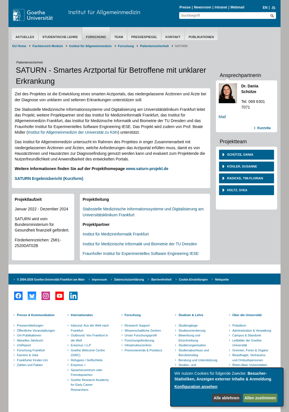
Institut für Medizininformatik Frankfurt (116, 234)
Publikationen (201, 37)
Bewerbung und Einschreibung (189, 338)
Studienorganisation (192, 345)
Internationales (82, 315)
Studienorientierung (191, 330)
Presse (185, 7)
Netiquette (222, 279)
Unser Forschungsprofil (141, 335)
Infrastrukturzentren (138, 345)
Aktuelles (25, 37)
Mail (222, 116)
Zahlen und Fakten (30, 365)
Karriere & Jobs (27, 355)
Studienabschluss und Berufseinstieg (193, 353)
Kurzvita (264, 128)
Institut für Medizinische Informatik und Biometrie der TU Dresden (140, 244)
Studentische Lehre (60, 37)
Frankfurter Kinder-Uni (32, 360)
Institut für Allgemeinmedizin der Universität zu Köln (73, 132)
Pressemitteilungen (30, 325)
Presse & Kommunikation (35, 315)
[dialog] (226, 387)
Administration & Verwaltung (251, 330)
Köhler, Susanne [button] (241, 166)
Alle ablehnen (226, 398)
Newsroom (202, 7)
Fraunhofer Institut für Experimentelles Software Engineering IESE (141, 253)
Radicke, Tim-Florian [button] (244, 178)
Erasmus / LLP (81, 345)
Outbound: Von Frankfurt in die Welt (89, 338)
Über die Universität (247, 315)
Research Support (137, 325)
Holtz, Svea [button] (237, 190)
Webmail (237, 7)
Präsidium (239, 325)
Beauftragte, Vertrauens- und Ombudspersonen (249, 357)
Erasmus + (78, 365)
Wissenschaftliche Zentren (143, 330)
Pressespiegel (144, 37)
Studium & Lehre (190, 315)
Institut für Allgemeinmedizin (104, 12)
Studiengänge (188, 325)
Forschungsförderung (139, 340)
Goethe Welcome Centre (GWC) (88, 353)
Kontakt (172, 37)
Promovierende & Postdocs (143, 350)
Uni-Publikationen (29, 335)
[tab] (246, 155)
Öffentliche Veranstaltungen (36, 330)
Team (118, 37)
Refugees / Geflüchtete (87, 360)
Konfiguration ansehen (195, 386)
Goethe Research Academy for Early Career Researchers (90, 384)
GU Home (19, 46)
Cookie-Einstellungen (193, 279)
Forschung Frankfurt (31, 350)
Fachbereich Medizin (47, 46)
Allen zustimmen (260, 398)
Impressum (99, 279)
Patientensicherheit (154, 46)
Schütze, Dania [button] (239, 154)
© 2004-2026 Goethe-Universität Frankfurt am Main (51, 279)
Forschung (96, 37)
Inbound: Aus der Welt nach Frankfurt (90, 328)
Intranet (221, 7)
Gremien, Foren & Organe (250, 350)
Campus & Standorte (246, 335)
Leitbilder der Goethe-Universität (247, 343)
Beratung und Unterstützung (197, 360)
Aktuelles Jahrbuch (30, 340)
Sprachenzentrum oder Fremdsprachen (86, 372)
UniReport (24, 345)
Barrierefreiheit (161, 279)
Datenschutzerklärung (129, 279)
